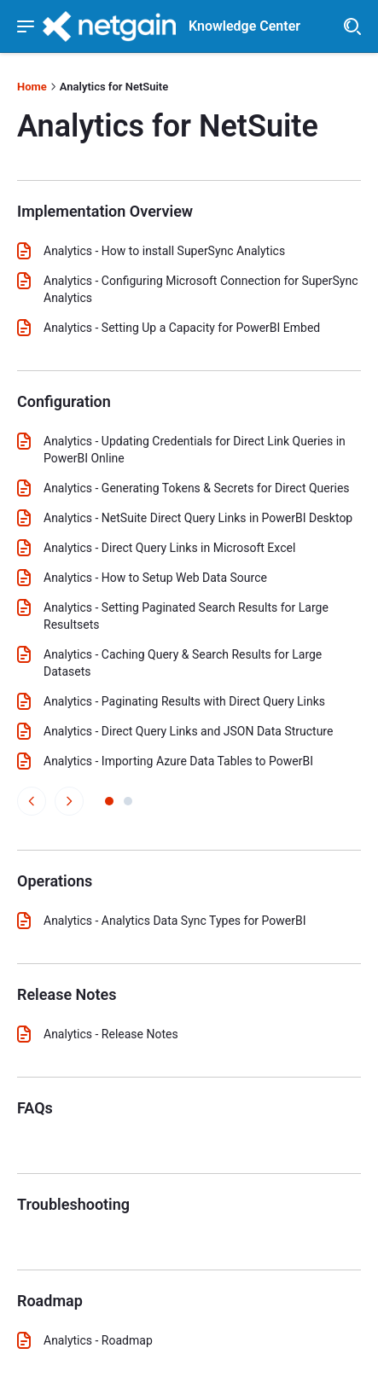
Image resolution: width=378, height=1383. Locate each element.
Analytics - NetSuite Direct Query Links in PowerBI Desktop (198, 518)
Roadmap (50, 1301)
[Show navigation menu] (26, 26)
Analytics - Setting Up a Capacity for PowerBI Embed (182, 327)
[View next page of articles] (69, 801)
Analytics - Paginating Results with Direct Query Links (184, 701)
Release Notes (66, 994)
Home (32, 86)
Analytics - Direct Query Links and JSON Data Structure (188, 731)
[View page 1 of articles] (109, 801)
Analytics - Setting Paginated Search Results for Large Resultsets (186, 616)
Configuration (64, 401)
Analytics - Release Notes (111, 1034)
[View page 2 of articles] (128, 801)
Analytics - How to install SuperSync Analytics (164, 251)
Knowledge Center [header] (244, 26)
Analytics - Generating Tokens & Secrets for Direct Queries (197, 488)
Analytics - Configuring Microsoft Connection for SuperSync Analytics (201, 289)
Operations (54, 881)
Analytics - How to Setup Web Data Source (155, 577)
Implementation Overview (105, 211)
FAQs (35, 1108)
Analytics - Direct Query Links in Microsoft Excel (169, 548)
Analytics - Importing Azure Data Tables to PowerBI (178, 761)
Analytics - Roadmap (98, 1340)
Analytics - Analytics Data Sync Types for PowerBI (175, 920)
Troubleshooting (73, 1204)
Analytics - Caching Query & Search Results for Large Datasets (183, 663)
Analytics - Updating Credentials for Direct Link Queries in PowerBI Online (195, 449)
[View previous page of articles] (31, 801)
